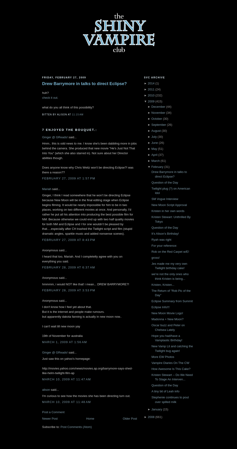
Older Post (130, 418)
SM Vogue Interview (164, 199)
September (158, 124)
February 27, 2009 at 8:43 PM (68, 240)
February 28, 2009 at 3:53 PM (68, 290)
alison (46, 389)
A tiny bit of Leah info (165, 391)
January (156, 409)
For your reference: (164, 245)
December (158, 106)
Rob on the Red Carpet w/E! (170, 251)
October (156, 118)
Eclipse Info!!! (160, 307)
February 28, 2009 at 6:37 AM (68, 267)
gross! (155, 257)
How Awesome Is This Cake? (170, 369)
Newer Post (50, 418)
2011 (151, 89)
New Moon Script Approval (169, 205)
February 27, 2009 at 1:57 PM (68, 178)
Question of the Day (164, 182)
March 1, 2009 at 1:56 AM (64, 342)
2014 (151, 83)
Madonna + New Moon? (167, 319)
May (154, 149)
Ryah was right (161, 239)
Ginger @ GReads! (55, 137)
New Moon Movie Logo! (167, 313)
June (154, 143)
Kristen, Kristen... (162, 284)
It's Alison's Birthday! (165, 233)
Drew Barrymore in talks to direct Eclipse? (84, 83)
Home (90, 418)
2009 (151, 101)
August (156, 130)
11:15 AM (77, 114)
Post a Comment (53, 412)
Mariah (46, 189)
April (154, 155)
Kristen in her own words (167, 211)
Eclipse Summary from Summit (172, 301)
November (158, 112)
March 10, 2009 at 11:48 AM (66, 402)
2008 (151, 417)
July (154, 136)
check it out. (50, 97)
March (155, 161)
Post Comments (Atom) (76, 427)
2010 (151, 95)
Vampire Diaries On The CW (170, 363)
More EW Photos (162, 357)
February (157, 167)
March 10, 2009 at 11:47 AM (66, 379)
